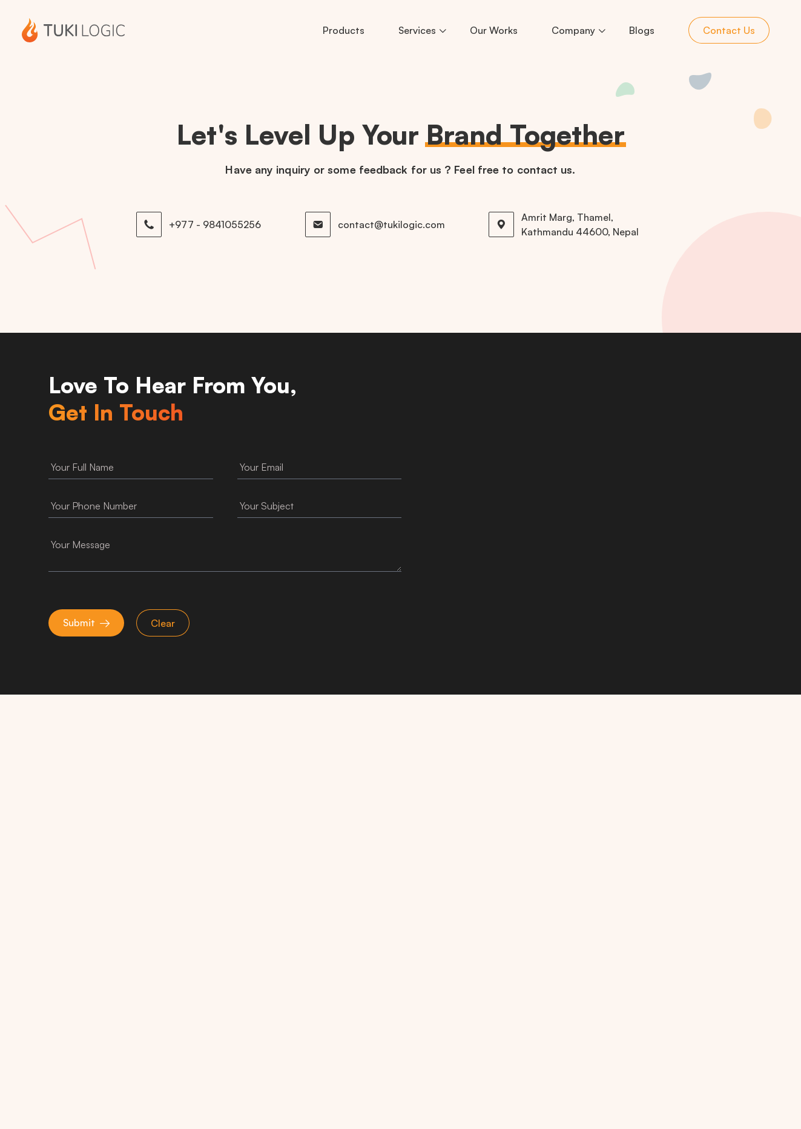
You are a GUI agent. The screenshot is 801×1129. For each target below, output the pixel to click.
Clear (163, 623)
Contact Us (729, 30)
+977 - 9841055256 (215, 224)
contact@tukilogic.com (391, 224)
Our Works (494, 30)
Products (343, 30)
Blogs (641, 30)
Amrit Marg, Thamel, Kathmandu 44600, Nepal (580, 224)
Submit (79, 623)
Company (573, 30)
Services (417, 30)
